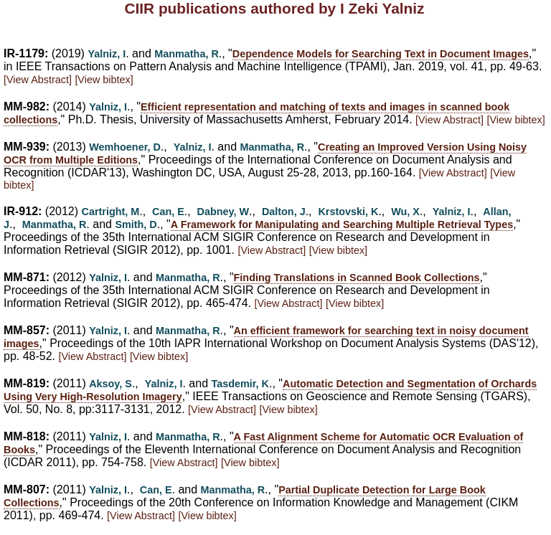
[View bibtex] (104, 79)
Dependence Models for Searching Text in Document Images (380, 54)
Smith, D (135, 224)
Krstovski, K (348, 211)
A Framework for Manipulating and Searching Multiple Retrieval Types (342, 224)
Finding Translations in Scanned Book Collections (357, 277)
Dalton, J (284, 211)
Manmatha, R (186, 54)
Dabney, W (223, 211)
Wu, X (405, 211)
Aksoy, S (110, 383)
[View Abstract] (38, 79)
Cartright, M (111, 211)
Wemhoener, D (125, 147)
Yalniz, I (107, 54)
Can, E (168, 211)
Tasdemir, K (241, 383)
